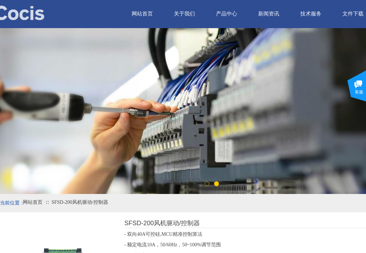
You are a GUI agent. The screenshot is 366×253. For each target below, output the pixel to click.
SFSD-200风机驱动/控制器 (80, 202)
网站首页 (33, 202)
